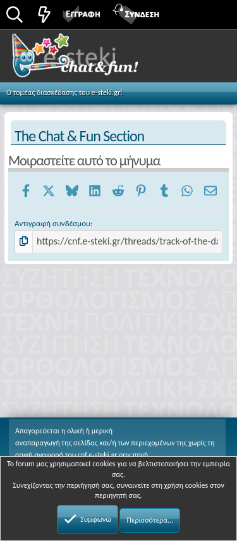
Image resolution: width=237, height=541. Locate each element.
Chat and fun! (89, 59)
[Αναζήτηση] (14, 15)
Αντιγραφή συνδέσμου (52, 223)
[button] (213, 13)
